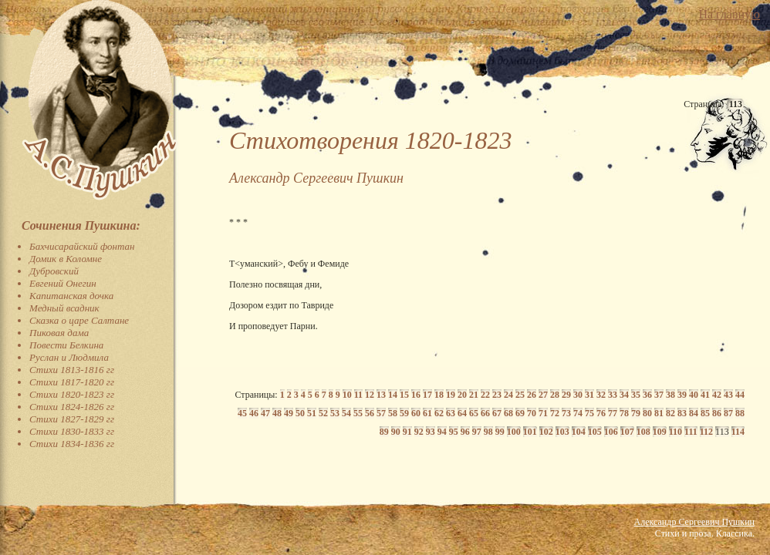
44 (740, 394)
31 (589, 394)
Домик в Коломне (65, 258)
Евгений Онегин (62, 283)
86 (716, 413)
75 (589, 413)
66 (485, 413)
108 (643, 431)
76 (601, 413)
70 (531, 413)
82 (670, 413)
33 (612, 394)
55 (358, 413)
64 (462, 413)
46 (253, 413)
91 (407, 431)
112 (706, 431)
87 (728, 413)
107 (627, 431)
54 (346, 413)
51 (311, 413)
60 (415, 413)
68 (508, 413)
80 (647, 413)
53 (334, 413)
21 (473, 394)
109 (660, 431)
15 (404, 394)
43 (728, 394)
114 (738, 431)
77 (612, 413)
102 (546, 431)
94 (442, 431)
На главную (729, 14)
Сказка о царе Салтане (79, 320)
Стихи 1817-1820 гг (71, 382)
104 (579, 431)
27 (543, 394)
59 (404, 413)
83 (682, 413)
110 (675, 431)
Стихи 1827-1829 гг (71, 419)
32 (601, 394)
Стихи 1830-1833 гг (71, 431)
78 (624, 413)
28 (554, 394)
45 (242, 413)
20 (462, 394)
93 (430, 431)
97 (476, 431)
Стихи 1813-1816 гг (71, 369)
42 (716, 394)
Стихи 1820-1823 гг (71, 394)
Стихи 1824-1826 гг (71, 406)
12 (369, 394)
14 (392, 394)
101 (530, 431)
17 (427, 394)
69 (520, 413)
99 (500, 431)
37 (659, 394)
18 (439, 394)
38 (670, 394)
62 (439, 413)
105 (595, 431)
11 (358, 394)
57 (381, 413)
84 (693, 413)
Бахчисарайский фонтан (82, 246)
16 (415, 394)
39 (682, 394)
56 (369, 413)
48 (277, 413)
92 (419, 431)
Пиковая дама (59, 332)
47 (265, 413)
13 (381, 394)
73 (566, 413)
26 (531, 394)
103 (562, 431)
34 (624, 394)
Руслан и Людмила (69, 357)
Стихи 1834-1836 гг (71, 443)
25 (520, 394)
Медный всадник (64, 308)
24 (508, 394)
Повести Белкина (66, 345)
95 (453, 431)
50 (300, 413)
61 (427, 413)
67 (497, 413)
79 (635, 413)
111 (690, 431)
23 (497, 394)
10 (347, 394)
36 (647, 394)
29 (566, 394)
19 (450, 394)
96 (465, 431)
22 (485, 394)
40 (693, 394)
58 (392, 413)
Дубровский (54, 271)
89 (384, 431)
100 (514, 431)
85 (705, 413)
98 (488, 431)
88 (740, 413)
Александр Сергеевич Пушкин (694, 521)
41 (705, 394)
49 (288, 413)
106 (611, 431)
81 (659, 413)
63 (450, 413)
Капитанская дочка (71, 295)
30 (578, 394)
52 (323, 413)
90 (395, 431)
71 (543, 413)
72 (554, 413)
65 (473, 413)
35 (635, 394)
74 (578, 413)
